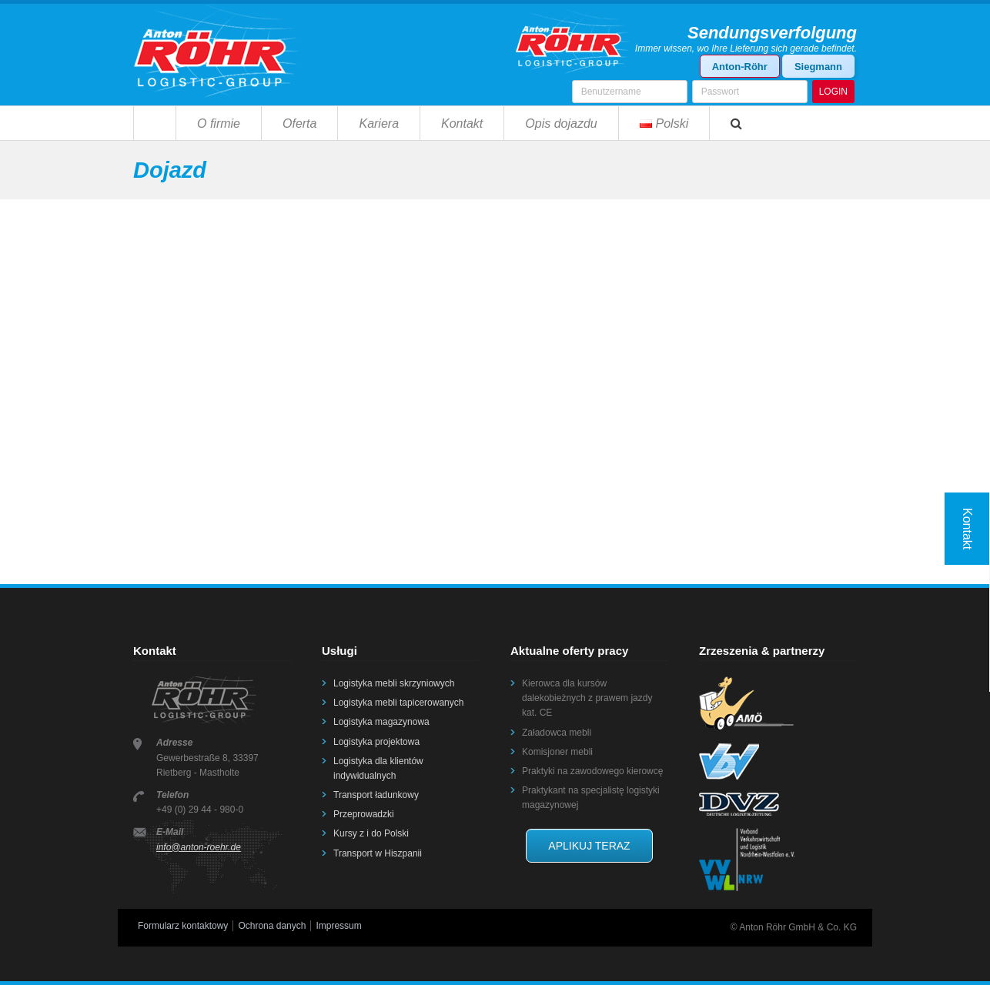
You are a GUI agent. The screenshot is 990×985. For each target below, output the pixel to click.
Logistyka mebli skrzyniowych (393, 683)
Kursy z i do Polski (371, 833)
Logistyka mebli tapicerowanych (398, 702)
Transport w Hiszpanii (377, 853)
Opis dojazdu (561, 123)
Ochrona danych (272, 925)
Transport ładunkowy (376, 795)
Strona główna (154, 122)
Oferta (299, 123)
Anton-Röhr (740, 66)
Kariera (379, 123)
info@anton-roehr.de (198, 847)
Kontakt (462, 123)
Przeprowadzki (363, 814)
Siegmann (818, 66)
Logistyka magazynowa (381, 721)
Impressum (338, 925)
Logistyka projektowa (376, 741)
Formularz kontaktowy (183, 925)
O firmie (218, 123)
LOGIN (833, 91)
